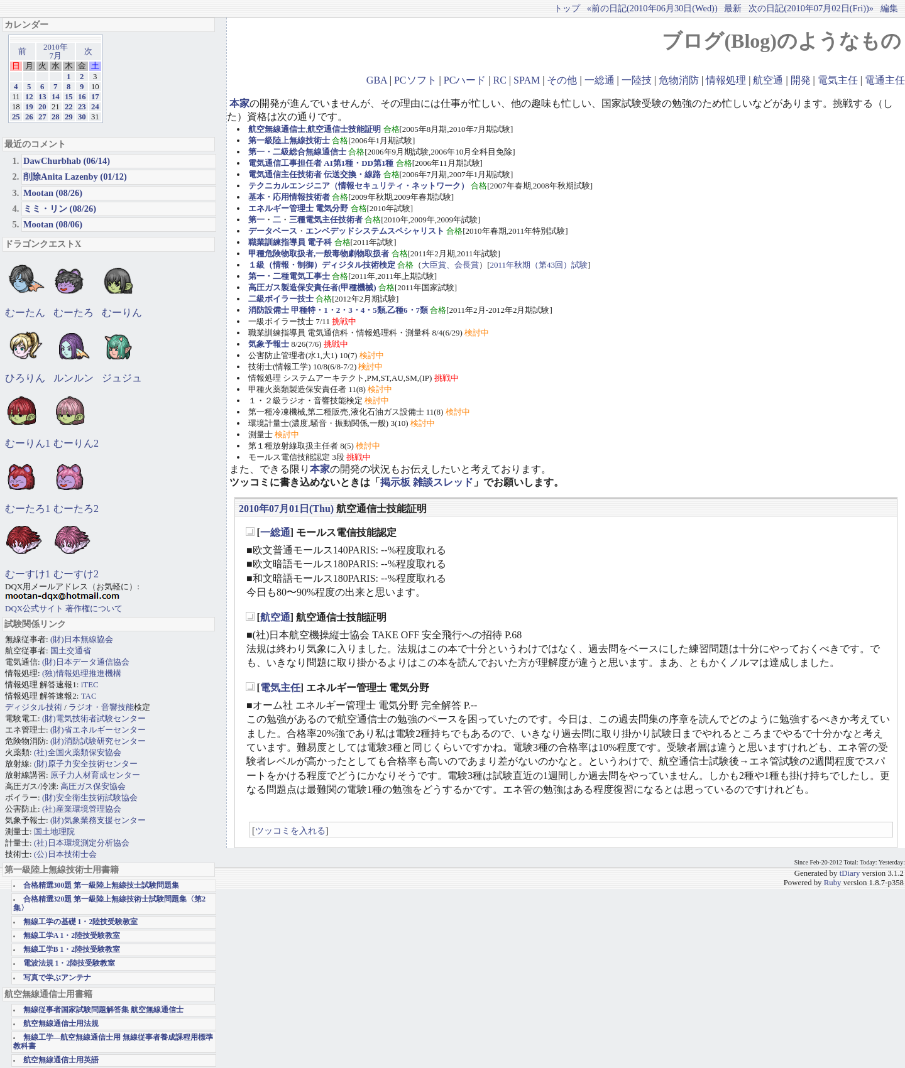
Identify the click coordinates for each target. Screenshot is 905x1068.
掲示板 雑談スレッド (426, 482)
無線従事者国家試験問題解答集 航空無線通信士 (103, 1010)
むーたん (25, 312)
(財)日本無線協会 (81, 639)
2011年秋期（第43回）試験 (539, 265)
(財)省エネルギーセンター (98, 729)
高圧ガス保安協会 (93, 786)
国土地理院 (54, 831)
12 (29, 96)
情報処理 (726, 80)
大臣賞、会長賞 (450, 265)
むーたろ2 (76, 508)
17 (95, 96)
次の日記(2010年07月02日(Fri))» (811, 8)
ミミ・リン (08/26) (59, 209)
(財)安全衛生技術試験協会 (90, 797)
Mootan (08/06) (52, 224)
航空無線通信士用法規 (61, 1024)
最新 (733, 8)
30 (82, 116)
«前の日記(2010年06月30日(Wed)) (652, 8)
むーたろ (73, 312)
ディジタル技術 (33, 707)
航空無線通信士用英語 (61, 1060)
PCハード (465, 80)
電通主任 (885, 80)
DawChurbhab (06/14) (66, 161)
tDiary (850, 873)
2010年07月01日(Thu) (286, 508)
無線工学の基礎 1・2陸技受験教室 (80, 922)
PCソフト (415, 80)
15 (69, 96)
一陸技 (637, 80)
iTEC (90, 684)
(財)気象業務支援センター (98, 820)
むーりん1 (27, 443)
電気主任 (838, 80)
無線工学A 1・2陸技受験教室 (71, 936)
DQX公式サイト (35, 608)
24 (95, 106)
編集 (889, 8)
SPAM (526, 80)
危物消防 (679, 80)
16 (82, 96)
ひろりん (25, 378)
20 (42, 106)
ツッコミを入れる (290, 831)
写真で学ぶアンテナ (57, 978)
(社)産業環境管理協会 (81, 809)
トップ (567, 8)
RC (500, 80)
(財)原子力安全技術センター (86, 763)
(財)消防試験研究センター (98, 741)
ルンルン (73, 378)
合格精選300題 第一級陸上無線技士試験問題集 (101, 885)
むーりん (122, 312)
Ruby (833, 882)
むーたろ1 (27, 508)
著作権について (94, 608)
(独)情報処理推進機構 (81, 673)
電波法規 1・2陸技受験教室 (69, 963)
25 (16, 116)
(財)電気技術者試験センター (94, 718)
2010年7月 (55, 51)
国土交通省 (70, 650)
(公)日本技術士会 (65, 854)
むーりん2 (76, 443)
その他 (562, 80)
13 (42, 96)
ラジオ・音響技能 (101, 707)
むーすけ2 (76, 574)
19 (29, 106)
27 (42, 116)
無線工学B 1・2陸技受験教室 (71, 949)
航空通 (768, 80)
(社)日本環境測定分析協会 (81, 842)
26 (29, 116)
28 (56, 116)
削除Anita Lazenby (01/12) (75, 177)
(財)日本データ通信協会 (85, 662)
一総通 (599, 80)
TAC (89, 695)
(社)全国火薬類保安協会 (77, 752)
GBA (376, 80)
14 (56, 96)
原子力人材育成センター (95, 775)
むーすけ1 (27, 574)
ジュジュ (122, 378)
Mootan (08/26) (52, 193)
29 (69, 116)
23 (82, 106)
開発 (801, 80)
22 (69, 106)
